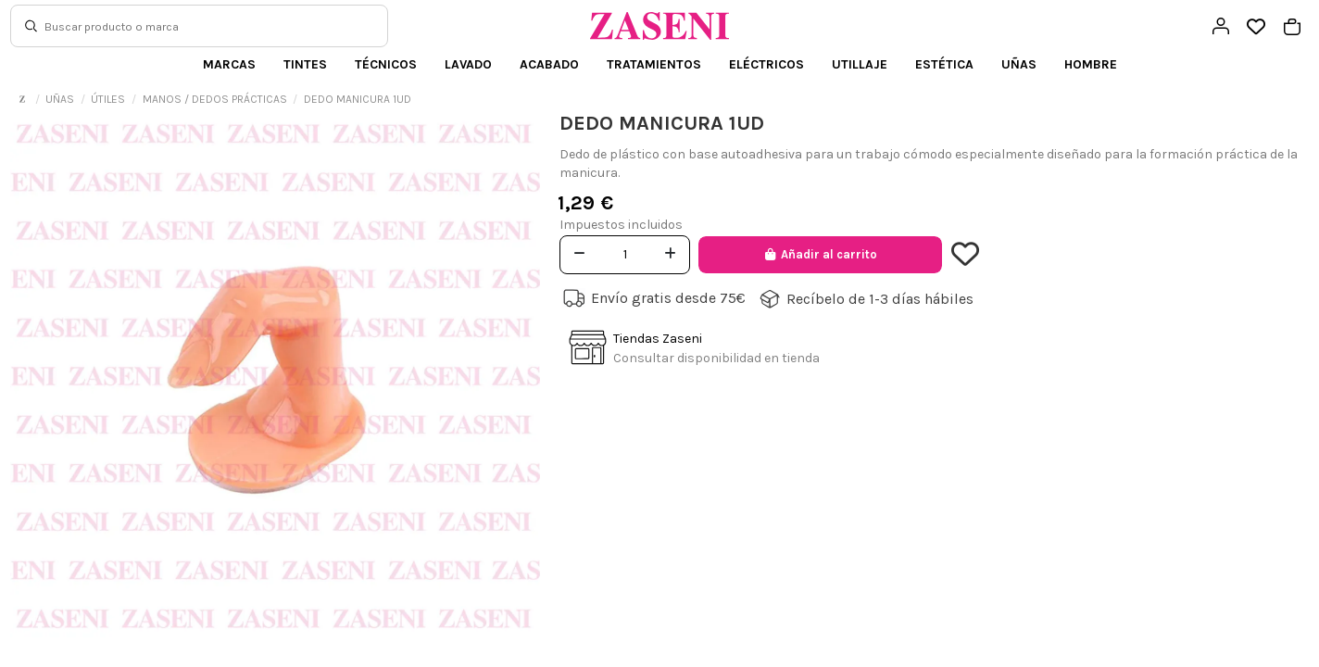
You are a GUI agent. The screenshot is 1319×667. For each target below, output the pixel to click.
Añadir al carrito (820, 254)
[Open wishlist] (1256, 27)
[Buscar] (31, 26)
